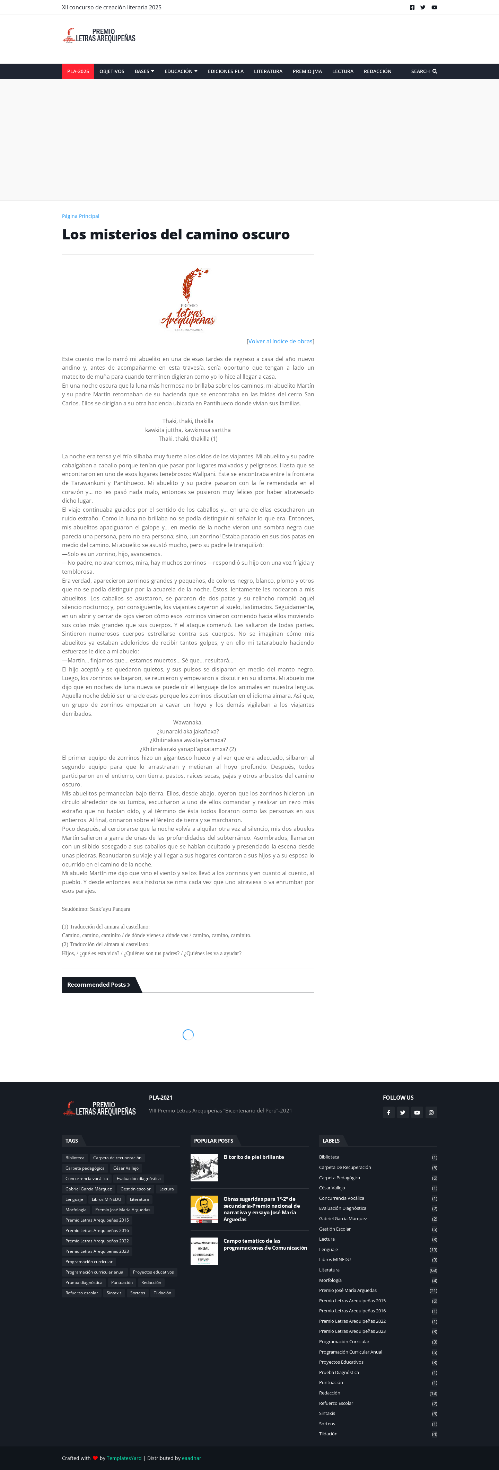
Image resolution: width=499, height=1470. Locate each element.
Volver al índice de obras (280, 341)
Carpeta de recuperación (117, 1158)
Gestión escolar (136, 1189)
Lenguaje (74, 1199)
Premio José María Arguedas (122, 1210)
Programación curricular (89, 1262)
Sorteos (137, 1293)
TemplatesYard (124, 1458)
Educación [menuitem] (179, 71)
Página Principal (80, 216)
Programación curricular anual (94, 1272)
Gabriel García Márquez (88, 1189)
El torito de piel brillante (254, 1157)
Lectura (166, 1189)
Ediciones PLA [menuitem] (226, 71)
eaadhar (191, 1458)
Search (420, 71)
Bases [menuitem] (142, 71)
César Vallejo (126, 1168)
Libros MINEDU (106, 1199)
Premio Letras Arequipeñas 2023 (97, 1251)
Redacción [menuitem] (378, 71)
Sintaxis (114, 1293)
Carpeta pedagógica (85, 1168)
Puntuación (122, 1282)
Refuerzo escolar (81, 1293)
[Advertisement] (311, 39)
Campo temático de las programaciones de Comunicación (265, 1244)
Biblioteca (75, 1158)
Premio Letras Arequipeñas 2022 (97, 1241)
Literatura (139, 1199)
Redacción (151, 1282)
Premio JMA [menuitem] (307, 71)
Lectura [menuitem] (342, 71)
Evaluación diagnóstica (139, 1178)
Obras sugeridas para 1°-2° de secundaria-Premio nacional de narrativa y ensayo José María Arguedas (262, 1209)
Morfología (76, 1210)
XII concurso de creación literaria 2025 (111, 7)
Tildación (162, 1293)
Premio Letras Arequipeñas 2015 (97, 1220)
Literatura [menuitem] (268, 71)
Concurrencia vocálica (86, 1178)
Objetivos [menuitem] (111, 71)
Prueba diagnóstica (84, 1282)
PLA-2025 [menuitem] (78, 71)
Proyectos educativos (153, 1272)
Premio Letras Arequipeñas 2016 (97, 1230)
